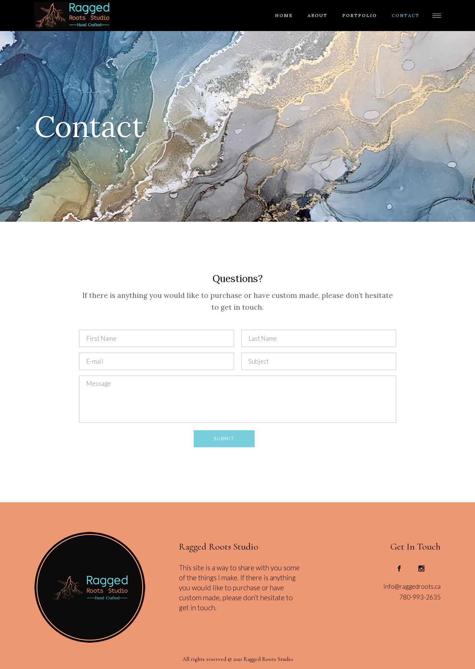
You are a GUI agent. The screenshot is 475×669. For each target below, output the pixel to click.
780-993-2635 (420, 597)
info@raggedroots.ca (412, 586)
